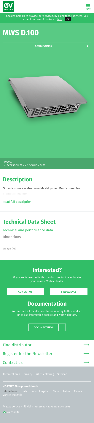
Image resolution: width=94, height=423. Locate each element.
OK (68, 19)
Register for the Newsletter (46, 353)
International (10, 391)
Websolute (11, 412)
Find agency (68, 291)
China (56, 391)
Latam (67, 391)
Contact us (25, 291)
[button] (47, 46)
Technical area (11, 374)
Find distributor (46, 344)
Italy (24, 391)
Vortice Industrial (13, 395)
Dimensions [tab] (12, 237)
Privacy (28, 374)
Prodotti (7, 161)
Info (59, 19)
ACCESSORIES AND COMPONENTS (26, 165)
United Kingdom (40, 391)
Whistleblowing (45, 374)
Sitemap (62, 374)
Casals (78, 391)
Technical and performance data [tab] (28, 230)
